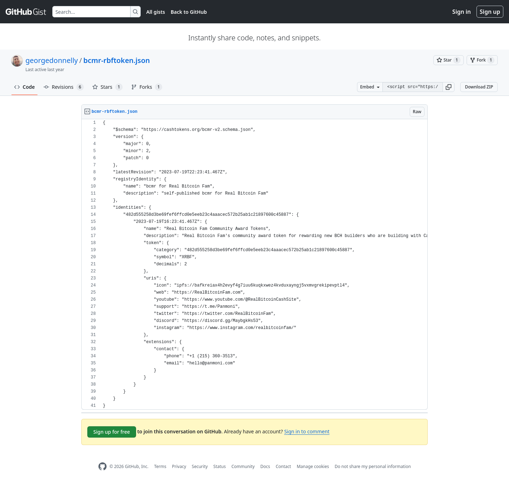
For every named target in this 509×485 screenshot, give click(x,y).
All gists (155, 11)
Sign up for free (111, 431)
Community (243, 466)
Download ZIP (479, 87)
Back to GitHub (189, 11)
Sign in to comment (306, 431)
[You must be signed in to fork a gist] (482, 60)
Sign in (461, 12)
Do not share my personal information (373, 466)
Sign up (490, 12)
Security (200, 466)
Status (219, 466)
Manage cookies (313, 466)
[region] (254, 264)
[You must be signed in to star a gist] (448, 60)
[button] (449, 87)
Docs (265, 466)
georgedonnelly (51, 60)
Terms (160, 466)
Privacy (179, 466)
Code (24, 86)
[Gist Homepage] (26, 11)
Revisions (63, 87)
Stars (107, 87)
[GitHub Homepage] (102, 466)
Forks (147, 87)
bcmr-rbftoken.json (116, 60)
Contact (283, 466)
